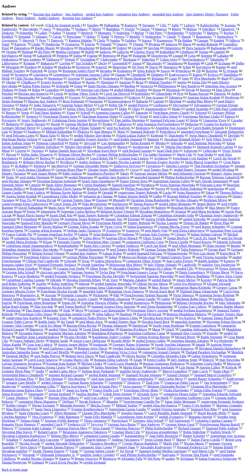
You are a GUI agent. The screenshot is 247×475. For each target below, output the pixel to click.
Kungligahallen (68, 246)
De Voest (138, 67)
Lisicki (58, 93)
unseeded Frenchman (195, 131)
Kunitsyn (131, 25)
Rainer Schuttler (194, 436)
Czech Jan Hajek (155, 246)
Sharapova (170, 67)
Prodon (107, 124)
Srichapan (187, 458)
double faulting (208, 261)
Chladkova (28, 82)
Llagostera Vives (214, 120)
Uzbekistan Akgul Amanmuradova (29, 246)
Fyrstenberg (29, 219)
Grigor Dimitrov (17, 398)
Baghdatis (113, 29)
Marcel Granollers (175, 371)
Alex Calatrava (217, 196)
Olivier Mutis (137, 287)
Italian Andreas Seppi (16, 143)
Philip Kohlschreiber (159, 428)
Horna (156, 90)
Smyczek (90, 143)
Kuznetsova (165, 40)
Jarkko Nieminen (106, 367)
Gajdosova (160, 105)
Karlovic (20, 44)
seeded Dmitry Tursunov (190, 169)
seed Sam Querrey (103, 379)
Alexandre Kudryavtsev (156, 447)
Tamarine (141, 112)
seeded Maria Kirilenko (22, 242)
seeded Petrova (138, 105)
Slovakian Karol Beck (102, 150)
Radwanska (218, 48)
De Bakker (185, 40)
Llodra (35, 44)
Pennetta (62, 55)
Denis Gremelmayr (192, 272)
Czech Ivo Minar (50, 325)
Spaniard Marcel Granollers (213, 375)
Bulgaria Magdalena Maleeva (186, 314)
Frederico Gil (77, 424)
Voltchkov (208, 29)
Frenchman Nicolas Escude (59, 291)
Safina (77, 55)
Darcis (153, 67)
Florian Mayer (219, 272)
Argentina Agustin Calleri (112, 112)
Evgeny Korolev (52, 82)
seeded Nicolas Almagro (37, 458)
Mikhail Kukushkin (59, 131)
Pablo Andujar (72, 173)
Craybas (64, 63)
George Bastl (217, 249)
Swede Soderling (92, 265)
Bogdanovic (10, 162)
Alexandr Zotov (147, 394)
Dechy (102, 63)
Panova (230, 116)
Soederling (13, 310)
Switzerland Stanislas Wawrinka (151, 276)
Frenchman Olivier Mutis (141, 390)
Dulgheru (157, 74)
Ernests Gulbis (68, 238)
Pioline (74, 143)
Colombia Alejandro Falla (168, 356)
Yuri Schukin (84, 63)
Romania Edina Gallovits (111, 360)
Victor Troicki (231, 150)
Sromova (32, 116)
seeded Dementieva (91, 249)
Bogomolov (204, 36)
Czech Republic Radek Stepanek (170, 413)
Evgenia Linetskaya (202, 325)
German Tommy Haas (76, 200)
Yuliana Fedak (30, 420)
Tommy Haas (126, 447)
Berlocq (45, 158)
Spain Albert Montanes (61, 185)
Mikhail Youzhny (160, 82)
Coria (192, 55)
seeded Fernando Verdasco (63, 276)
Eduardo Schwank (229, 242)
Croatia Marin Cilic (76, 360)
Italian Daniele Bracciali (65, 150)
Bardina (129, 86)
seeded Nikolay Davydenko (92, 135)
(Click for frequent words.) (63, 25)
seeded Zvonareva (171, 417)
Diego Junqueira (95, 420)
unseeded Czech (52, 424)
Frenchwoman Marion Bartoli (220, 424)
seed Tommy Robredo (125, 249)
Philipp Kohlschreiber (180, 177)
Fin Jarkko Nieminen (157, 154)
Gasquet (202, 40)
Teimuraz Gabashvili (50, 143)
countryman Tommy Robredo (138, 192)
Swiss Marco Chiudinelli (206, 135)
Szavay (165, 71)
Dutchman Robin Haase (191, 299)
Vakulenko (217, 59)
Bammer (153, 139)
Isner (185, 78)
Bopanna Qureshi (200, 417)
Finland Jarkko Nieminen (19, 299)
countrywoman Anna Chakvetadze (100, 287)
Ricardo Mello (121, 341)
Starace (147, 40)
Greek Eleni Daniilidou (98, 329)
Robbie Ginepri (16, 405)
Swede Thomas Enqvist (48, 451)
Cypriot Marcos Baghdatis (140, 443)
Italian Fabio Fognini (208, 390)
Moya (65, 135)
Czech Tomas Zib (65, 204)
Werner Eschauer (43, 405)
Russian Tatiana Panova (58, 447)
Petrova (119, 36)
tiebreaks (177, 143)
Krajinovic (83, 67)
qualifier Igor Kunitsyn (113, 177)
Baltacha (142, 101)
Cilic (163, 25)
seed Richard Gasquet (137, 150)
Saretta (182, 82)
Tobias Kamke (11, 344)
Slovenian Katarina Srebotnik (57, 181)
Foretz (31, 211)
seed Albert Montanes (187, 246)
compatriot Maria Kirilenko (192, 287)
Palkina (38, 398)
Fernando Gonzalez (74, 295)
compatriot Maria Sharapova (38, 401)
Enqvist (90, 44)
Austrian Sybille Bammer (62, 420)
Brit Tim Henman (51, 379)
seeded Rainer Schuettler (205, 379)
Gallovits (123, 52)
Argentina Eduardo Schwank (222, 394)
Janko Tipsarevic (45, 105)
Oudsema (127, 234)
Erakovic (134, 97)
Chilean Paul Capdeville (42, 261)
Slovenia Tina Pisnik (194, 455)
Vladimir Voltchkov (46, 147)
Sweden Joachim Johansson (131, 348)
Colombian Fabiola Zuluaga (133, 215)
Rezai (139, 82)
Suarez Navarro (35, 124)
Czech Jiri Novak (224, 158)
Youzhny (93, 25)
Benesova (109, 55)
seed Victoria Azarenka (211, 257)
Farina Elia (199, 82)
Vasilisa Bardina (87, 394)
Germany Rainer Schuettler (131, 344)
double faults (47, 322)
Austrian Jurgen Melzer (77, 105)
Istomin (71, 33)
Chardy (171, 36)
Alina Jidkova (105, 314)
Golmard (38, 462)
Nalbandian (112, 25)
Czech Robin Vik (101, 158)
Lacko (167, 192)
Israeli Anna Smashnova (98, 181)
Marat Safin (48, 135)
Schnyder (195, 33)
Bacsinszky (154, 63)
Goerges (168, 272)
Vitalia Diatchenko (176, 390)
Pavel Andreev (26, 18)
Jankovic (105, 52)
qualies (170, 458)
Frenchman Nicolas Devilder (105, 276)
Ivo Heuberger (223, 341)
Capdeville (189, 265)
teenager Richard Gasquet (66, 375)
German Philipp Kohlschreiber (117, 154)
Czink (209, 63)
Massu (187, 44)
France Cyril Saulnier (196, 405)
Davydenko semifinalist (137, 379)
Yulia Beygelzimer (94, 204)
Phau (124, 55)
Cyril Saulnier (80, 367)
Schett (187, 67)
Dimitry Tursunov (14, 173)
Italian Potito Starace (36, 86)
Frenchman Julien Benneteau (36, 303)
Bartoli (186, 36)
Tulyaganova (202, 105)
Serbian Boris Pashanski (98, 371)
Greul (5, 74)
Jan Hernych (59, 166)
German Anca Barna (122, 424)
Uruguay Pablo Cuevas (17, 322)
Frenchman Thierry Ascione (149, 310)
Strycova (97, 424)
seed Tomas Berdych (72, 306)
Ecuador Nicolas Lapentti (124, 162)
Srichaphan (87, 59)
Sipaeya (64, 458)
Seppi (5, 44)
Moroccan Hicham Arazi (138, 257)
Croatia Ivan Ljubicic (192, 306)
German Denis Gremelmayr (105, 97)
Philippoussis (167, 86)
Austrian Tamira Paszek (217, 318)
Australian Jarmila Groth (74, 314)
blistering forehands (160, 367)
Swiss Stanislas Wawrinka (177, 185)
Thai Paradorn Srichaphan (211, 166)
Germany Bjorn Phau (16, 371)
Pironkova (148, 185)
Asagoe (68, 249)
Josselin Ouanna (132, 413)
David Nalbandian (30, 208)
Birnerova (109, 458)
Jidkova (234, 40)
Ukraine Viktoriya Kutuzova (174, 348)
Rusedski (194, 63)
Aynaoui (180, 211)
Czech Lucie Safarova (43, 360)
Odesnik (55, 280)
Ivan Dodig (205, 154)
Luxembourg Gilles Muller (60, 196)
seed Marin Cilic (203, 451)
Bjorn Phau (221, 223)
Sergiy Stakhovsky (34, 120)
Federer (122, 48)
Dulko (240, 63)
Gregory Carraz (226, 287)
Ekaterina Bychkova (133, 329)
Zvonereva (113, 230)
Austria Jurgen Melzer (73, 344)
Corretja (20, 150)
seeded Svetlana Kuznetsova (192, 310)
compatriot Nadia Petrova (89, 318)
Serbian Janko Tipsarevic (84, 230)
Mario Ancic (56, 208)
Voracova (146, 86)
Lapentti (219, 52)
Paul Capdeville (110, 356)
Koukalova (124, 71)
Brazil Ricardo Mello (212, 413)
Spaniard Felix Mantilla (37, 223)
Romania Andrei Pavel (17, 265)
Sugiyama (168, 455)
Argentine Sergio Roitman (82, 219)
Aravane (50, 295)
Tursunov (148, 25)
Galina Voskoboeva (204, 356)
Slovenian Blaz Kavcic (17, 432)
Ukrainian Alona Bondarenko (150, 200)
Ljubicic (189, 25)
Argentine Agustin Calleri (92, 74)
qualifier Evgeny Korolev (91, 139)
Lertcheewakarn (81, 208)
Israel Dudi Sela (167, 150)
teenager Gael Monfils (21, 382)
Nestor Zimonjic (230, 268)
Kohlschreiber (210, 25)
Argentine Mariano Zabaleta (67, 333)
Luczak (47, 139)
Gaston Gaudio (145, 299)
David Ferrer (50, 219)
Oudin (40, 371)
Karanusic (96, 101)
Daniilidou (231, 74)
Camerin (35, 185)
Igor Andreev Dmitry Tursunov (207, 14)
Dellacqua (192, 124)
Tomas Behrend (51, 299)
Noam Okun (221, 371)
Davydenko (30, 29)
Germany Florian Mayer (74, 223)
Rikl (116, 295)
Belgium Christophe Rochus (166, 386)
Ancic (47, 29)
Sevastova (21, 74)
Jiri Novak (127, 451)
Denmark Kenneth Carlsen (215, 147)
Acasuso (230, 25)
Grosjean (74, 78)
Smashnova (175, 63)
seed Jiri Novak (231, 238)
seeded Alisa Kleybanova (160, 405)
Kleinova (40, 166)
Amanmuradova (156, 109)
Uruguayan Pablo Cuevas (181, 382)
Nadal (105, 36)
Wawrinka (63, 29)
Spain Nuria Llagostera (50, 409)
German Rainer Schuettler (86, 382)
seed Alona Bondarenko (156, 306)
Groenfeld (115, 382)
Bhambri (112, 401)
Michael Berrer (185, 337)
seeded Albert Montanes (175, 204)
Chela (101, 40)
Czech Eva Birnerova (187, 284)
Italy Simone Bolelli (111, 208)
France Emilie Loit (106, 390)
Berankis (106, 71)
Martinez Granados (229, 405)
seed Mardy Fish (156, 230)
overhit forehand (94, 462)
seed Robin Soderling (16, 284)
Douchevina (159, 55)
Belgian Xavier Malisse (66, 192)
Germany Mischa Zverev (19, 291)
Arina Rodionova (104, 234)
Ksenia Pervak (46, 200)
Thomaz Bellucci (231, 192)
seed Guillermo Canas (58, 348)
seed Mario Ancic (91, 322)
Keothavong (141, 147)
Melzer (139, 33)
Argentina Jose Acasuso (221, 86)
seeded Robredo (207, 44)
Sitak (66, 310)
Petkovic (8, 428)
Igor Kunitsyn (190, 86)
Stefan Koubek (140, 143)
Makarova (47, 63)
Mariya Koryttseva (73, 386)
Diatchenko (176, 135)
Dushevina (52, 44)
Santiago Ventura (82, 272)
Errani (143, 116)
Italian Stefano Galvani (206, 234)
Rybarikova (183, 71)
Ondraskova (10, 59)
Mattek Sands (59, 341)
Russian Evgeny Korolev (163, 162)
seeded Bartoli (161, 280)
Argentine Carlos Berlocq (78, 211)
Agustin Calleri (209, 367)
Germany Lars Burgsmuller (106, 310)
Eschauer (224, 63)
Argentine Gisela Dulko (205, 363)
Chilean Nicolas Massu (152, 284)
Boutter (236, 246)
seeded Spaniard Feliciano (144, 253)
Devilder (234, 135)
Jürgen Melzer (206, 204)
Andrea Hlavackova (108, 261)
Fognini (92, 55)
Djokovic (8, 33)
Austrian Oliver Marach (121, 238)
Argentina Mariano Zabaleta (189, 341)
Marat (156, 329)
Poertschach (119, 420)
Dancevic (57, 40)
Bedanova (12, 124)
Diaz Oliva (223, 90)
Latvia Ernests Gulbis (70, 158)
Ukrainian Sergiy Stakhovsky (219, 215)
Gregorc (128, 116)
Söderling (148, 59)
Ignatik (200, 344)
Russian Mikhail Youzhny (184, 196)
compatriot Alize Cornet (95, 447)
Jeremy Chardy (140, 208)
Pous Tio (26, 200)
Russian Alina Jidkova (63, 398)
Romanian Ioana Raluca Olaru (22, 390)
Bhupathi (119, 200)
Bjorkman (130, 59)
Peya (42, 40)
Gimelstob (9, 219)
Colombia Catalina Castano (213, 420)
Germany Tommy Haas (227, 314)
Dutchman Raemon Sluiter (100, 116)
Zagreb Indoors (96, 439)
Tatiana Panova (143, 204)
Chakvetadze (109, 59)
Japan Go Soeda (77, 390)
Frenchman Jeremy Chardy (171, 112)
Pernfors (63, 139)
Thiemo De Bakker (196, 223)
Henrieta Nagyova (127, 428)
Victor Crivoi (113, 227)
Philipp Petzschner (137, 189)
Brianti (17, 131)
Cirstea (238, 78)
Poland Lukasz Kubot (131, 135)
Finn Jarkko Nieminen (130, 120)
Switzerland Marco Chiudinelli (23, 375)
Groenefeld (119, 63)
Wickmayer (100, 295)
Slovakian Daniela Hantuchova (220, 348)
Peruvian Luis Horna (95, 90)
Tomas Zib (68, 303)
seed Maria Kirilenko (205, 211)
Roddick (7, 36)
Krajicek (231, 367)
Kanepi (221, 67)
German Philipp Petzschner (85, 257)
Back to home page (15, 469)
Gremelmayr (61, 74)
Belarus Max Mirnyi (65, 436)
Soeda (27, 287)
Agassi (137, 63)
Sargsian (125, 82)
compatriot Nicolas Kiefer (54, 287)
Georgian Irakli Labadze (35, 428)
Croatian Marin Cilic (126, 432)
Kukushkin (167, 52)
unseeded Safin (93, 291)
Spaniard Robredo (142, 131)
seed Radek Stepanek (128, 139)
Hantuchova (225, 36)
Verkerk (69, 59)
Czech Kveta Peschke (63, 462)
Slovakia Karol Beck (155, 322)
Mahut (24, 105)
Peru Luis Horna (204, 253)
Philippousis (163, 303)
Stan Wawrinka (229, 360)
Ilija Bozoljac (77, 379)
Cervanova (153, 166)
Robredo (105, 48)
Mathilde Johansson (116, 299)
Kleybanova (10, 55)
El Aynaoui (230, 71)
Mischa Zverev (101, 405)
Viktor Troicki (152, 238)
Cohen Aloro (168, 59)
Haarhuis (126, 314)
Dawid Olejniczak (149, 314)
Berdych (87, 33)
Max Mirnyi (217, 208)
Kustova (229, 261)
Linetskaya (40, 74)
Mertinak (175, 101)
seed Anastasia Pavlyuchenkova (158, 124)
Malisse (191, 29)
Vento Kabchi (146, 71)
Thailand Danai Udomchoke (199, 291)
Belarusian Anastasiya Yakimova (85, 432)
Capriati (158, 101)
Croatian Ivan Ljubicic (133, 158)
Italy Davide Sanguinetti (211, 181)
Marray (181, 439)
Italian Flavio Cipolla (205, 439)
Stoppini (206, 55)
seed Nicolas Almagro (17, 181)
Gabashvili (44, 55)
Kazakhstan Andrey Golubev (111, 337)
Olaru (136, 109)
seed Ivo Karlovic (119, 128)
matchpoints (215, 189)
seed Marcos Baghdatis (194, 276)
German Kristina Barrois (153, 337)
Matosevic (36, 329)
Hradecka (64, 67)
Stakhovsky (10, 29)
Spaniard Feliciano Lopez (167, 120)
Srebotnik (62, 86)
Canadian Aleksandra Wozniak (200, 329)
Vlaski (74, 451)
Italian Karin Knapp (15, 306)
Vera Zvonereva (43, 417)
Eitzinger (134, 219)
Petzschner (74, 36)
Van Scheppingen (216, 382)
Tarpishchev (72, 439)
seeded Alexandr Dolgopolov (65, 443)
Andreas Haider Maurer (228, 306)
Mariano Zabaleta (135, 280)
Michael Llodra (91, 363)
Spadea (115, 40)
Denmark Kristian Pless (18, 379)
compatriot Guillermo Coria (145, 242)
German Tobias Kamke (83, 227)
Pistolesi (7, 93)
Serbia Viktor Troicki (81, 109)
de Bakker (22, 166)
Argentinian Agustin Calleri (171, 181)
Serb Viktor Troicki (219, 139)
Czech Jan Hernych (117, 93)
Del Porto (154, 458)
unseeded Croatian (87, 352)
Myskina (154, 44)
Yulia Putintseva (192, 249)
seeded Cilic (185, 268)
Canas (173, 78)
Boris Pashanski (73, 101)
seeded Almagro (52, 382)
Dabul (113, 257)
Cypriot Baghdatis (94, 185)
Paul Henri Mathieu (48, 112)
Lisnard (178, 55)
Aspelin (41, 284)
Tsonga (204, 52)
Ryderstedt (37, 189)
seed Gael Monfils (57, 352)
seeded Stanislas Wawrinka (113, 284)
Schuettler (26, 33)
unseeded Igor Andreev (168, 14)
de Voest (112, 280)
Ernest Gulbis (156, 360)
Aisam (137, 360)
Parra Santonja (196, 48)
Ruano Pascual (199, 93)
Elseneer (102, 200)
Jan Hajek (162, 398)
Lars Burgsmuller (113, 143)
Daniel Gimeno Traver (176, 257)
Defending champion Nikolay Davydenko (30, 249)
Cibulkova (187, 52)
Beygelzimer (101, 120)
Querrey (122, 44)
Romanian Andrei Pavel (79, 71)
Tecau (85, 261)
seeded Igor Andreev (100, 14)
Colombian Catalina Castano (25, 280)
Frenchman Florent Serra (60, 116)
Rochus (229, 33)
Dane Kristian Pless (104, 386)
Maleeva (212, 33)
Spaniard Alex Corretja (186, 333)
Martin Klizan (132, 367)
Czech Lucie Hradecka (122, 363)
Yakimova (176, 97)
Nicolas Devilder (75, 337)
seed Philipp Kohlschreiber (138, 455)
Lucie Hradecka (29, 276)
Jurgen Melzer (186, 280)
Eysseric (75, 97)
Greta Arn (54, 390)
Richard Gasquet (189, 428)
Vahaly (124, 173)
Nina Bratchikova (18, 409)
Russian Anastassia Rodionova (164, 363)
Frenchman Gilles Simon (35, 314)
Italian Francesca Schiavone (218, 458)
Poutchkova (168, 131)
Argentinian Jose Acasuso (227, 436)
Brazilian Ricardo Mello (187, 208)
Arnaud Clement (177, 375)
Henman (27, 52)
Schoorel (201, 112)
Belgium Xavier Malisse (103, 189)
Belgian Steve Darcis (79, 356)
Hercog (11, 154)
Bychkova (67, 162)
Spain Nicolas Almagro (103, 86)
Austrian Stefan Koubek (203, 97)
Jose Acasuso (155, 97)
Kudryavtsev (235, 379)
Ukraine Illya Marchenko (99, 413)
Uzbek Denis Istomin (117, 394)
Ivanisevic (133, 230)
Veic (157, 147)
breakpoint (100, 344)
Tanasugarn (36, 394)
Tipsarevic (228, 29)
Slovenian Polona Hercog (223, 322)
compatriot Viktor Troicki (143, 261)
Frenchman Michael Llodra (201, 116)
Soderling (122, 33)
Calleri (42, 33)
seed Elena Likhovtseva (188, 230)
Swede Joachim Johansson (173, 344)
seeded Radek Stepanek (105, 375)
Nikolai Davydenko (178, 147)
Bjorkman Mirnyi (215, 200)
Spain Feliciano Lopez (34, 413)
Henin (194, 120)
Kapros (198, 74)
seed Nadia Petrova (47, 356)
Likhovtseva (10, 63)
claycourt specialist (53, 272)
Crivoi (134, 169)
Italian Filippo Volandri (86, 128)
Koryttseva (203, 67)
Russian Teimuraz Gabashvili (220, 177)
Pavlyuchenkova (193, 59)
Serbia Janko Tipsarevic (37, 154)
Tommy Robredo (139, 223)
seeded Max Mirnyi (200, 101)
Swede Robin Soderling (186, 189)
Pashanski (139, 55)
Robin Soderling (62, 284)
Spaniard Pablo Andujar (222, 428)
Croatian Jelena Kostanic (45, 230)
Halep (36, 90)
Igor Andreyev (150, 424)
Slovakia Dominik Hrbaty (83, 280)
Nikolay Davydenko (78, 147)
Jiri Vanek (67, 322)
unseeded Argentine (188, 322)
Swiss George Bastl (158, 439)
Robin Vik (116, 105)
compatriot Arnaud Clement (161, 352)
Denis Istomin (215, 246)
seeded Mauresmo (81, 177)
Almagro (42, 36)
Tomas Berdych (177, 238)
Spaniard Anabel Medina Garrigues (163, 451)
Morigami (12, 67)
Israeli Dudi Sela (61, 215)
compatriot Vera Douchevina (33, 238)
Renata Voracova (86, 458)
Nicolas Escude (29, 443)
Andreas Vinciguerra (125, 439)
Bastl (224, 78)
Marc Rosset (160, 287)
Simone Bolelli (223, 447)
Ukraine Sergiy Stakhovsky (106, 169)
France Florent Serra (134, 181)
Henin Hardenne (135, 78)
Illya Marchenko (205, 78)
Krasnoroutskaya (119, 101)
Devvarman (181, 105)
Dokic (123, 109)
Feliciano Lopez (211, 185)
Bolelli (90, 52)
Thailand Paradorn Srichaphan (205, 352)
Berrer (96, 29)
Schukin (47, 67)
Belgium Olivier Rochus (74, 154)
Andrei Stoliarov (90, 162)
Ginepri (145, 29)
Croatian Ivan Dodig (71, 268)
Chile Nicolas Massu (29, 78)
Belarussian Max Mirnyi (125, 265)
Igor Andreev (74, 14)
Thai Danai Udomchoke (42, 310)
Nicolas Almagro (186, 200)
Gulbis (157, 196)
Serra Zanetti (101, 428)
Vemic (25, 112)
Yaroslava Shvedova (103, 443)
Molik (6, 78)
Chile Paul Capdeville (228, 109)
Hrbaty (91, 36)
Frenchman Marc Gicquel (103, 242)
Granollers (52, 90)
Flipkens (7, 90)
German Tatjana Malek (160, 249)
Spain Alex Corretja (97, 246)
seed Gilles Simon (165, 116)
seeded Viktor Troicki (63, 329)
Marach (122, 147)
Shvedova (66, 48)
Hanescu (161, 29)
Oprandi (107, 192)
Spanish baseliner (124, 185)
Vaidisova (52, 59)
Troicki (130, 29)
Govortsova (10, 40)
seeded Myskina (223, 169)
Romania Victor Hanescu (19, 424)
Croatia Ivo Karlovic (218, 124)
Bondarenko (175, 33)
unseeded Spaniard (147, 177)
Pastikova (34, 131)
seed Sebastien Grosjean (189, 173)
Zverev (53, 71)
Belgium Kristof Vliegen (117, 211)
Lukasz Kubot (112, 253)
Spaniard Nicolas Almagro (144, 375)
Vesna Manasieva (188, 192)
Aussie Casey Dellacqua (89, 341)
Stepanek (24, 36)
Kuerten (205, 90)
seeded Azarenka (197, 109)
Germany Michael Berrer (19, 128)
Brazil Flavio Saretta (31, 215)
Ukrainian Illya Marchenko (209, 386)
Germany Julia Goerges (18, 325)
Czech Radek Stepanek (208, 128)
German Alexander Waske (91, 166)
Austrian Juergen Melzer (151, 173)
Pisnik (22, 90)
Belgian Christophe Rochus (195, 303)
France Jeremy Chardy (82, 299)
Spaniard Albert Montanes (19, 227)
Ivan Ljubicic (36, 192)
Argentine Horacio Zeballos (99, 303)
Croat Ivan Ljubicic (39, 344)
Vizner (70, 112)
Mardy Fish (171, 443)
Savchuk (153, 48)
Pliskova (83, 131)
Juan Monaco (103, 131)
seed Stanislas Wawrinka (204, 143)
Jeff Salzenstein (179, 420)
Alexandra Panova (30, 333)
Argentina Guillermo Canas (146, 333)
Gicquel (137, 48)
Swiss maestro (132, 386)
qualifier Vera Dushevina (218, 265)
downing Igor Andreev (77, 18)
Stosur (27, 55)
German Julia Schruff (20, 272)
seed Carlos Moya (170, 379)
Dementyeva (10, 257)
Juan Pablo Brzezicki (164, 436)
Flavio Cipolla (178, 242)
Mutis (121, 131)
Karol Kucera (202, 242)
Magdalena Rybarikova (107, 333)
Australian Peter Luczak (225, 230)
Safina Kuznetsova (140, 227)
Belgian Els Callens (158, 268)
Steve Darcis (28, 447)
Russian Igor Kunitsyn (33, 93)
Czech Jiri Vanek (204, 238)
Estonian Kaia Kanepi (61, 363)
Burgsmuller (26, 97)
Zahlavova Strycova (127, 166)
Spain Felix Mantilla (98, 417)
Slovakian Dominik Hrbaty (182, 139)
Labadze (223, 55)
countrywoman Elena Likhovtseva (25, 204)
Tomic (10, 177)
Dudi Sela (152, 382)
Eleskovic (134, 382)
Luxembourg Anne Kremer (135, 417)
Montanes (104, 33)
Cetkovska (210, 150)
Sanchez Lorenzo (177, 166)
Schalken (12, 439)
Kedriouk (157, 135)
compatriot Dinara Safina (180, 394)
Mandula (237, 352)
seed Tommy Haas (156, 169)
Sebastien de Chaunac (98, 196)
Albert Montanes (65, 413)
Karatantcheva (134, 436)
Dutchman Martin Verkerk (19, 139)
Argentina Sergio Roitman (216, 295)
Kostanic (29, 63)
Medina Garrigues (68, 52)
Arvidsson (161, 158)
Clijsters (180, 234)
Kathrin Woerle (220, 432)
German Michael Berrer (81, 124)
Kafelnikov (142, 93)
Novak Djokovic (90, 401)
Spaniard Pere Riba (204, 409)
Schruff (85, 112)
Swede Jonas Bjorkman (168, 325)
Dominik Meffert (17, 356)
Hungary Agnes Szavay (226, 173)
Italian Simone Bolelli (133, 196)
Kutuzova (107, 109)
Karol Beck (227, 253)
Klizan (47, 242)
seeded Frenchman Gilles (38, 386)
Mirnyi (176, 29)
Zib (198, 71)
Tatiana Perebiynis (14, 462)
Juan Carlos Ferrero (179, 261)
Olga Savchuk (43, 306)
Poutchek (36, 71)
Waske (176, 109)
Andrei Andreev (49, 18)
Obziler (11, 82)
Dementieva (173, 48)
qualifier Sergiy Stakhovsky (138, 371)
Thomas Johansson (114, 325)
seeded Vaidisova (127, 246)
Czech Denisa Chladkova (33, 169)
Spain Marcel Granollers (201, 162)
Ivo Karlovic (187, 318)
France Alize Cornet (228, 276)
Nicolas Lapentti (167, 223)
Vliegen (138, 44)
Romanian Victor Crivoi (121, 352)
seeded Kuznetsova (137, 303)
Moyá (79, 310)
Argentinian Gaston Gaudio (127, 409)
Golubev (131, 40)
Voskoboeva (111, 78)
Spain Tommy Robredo (93, 215)
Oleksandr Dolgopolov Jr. (57, 455)
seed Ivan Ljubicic (96, 398)
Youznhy (212, 333)
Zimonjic (220, 93)
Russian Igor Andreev (48, 14)
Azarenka (91, 78)
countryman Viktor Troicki (132, 398)
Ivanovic (101, 67)
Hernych (28, 40)
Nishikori (74, 82)
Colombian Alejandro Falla (175, 215)
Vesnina (11, 52)
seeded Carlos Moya (63, 371)
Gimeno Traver (144, 52)
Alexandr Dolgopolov (229, 131)
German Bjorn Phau (69, 169)
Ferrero (160, 189)
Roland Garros (48, 432)
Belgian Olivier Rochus (39, 162)
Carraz (57, 36)
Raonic (91, 82)
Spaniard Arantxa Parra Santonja (113, 306)
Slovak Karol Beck (162, 291)
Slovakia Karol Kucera (158, 318)
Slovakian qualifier (14, 451)
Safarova (171, 44)
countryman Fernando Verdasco (222, 401)
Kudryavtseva (178, 74)
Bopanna (158, 78)
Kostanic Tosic (57, 318)
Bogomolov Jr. (30, 295)
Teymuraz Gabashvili (47, 109)
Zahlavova (124, 124)
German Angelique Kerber (55, 234)
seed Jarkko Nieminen (34, 177)
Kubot (56, 33)
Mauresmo (120, 67)
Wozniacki (173, 90)
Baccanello (104, 147)
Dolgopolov (153, 36)
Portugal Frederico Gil (192, 447)
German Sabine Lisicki (99, 451)
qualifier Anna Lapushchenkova (37, 337)
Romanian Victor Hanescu (126, 291)
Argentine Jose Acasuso (171, 128)
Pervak (190, 90)
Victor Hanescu (183, 295)
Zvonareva (72, 44)
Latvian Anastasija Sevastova (21, 363)
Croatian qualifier (53, 128)
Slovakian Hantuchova (154, 211)
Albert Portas (98, 268)
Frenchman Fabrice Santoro (43, 257)
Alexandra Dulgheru (126, 268)
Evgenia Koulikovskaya (87, 409)
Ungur (78, 86)
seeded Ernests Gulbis (151, 341)
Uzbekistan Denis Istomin (69, 120)
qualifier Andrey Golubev (97, 455)
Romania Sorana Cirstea (49, 367)
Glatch (169, 329)
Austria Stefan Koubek (21, 196)
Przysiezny (9, 120)
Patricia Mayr (226, 280)
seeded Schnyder (194, 219)
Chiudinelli (138, 74)
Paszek (55, 124)
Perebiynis (232, 97)
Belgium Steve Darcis (92, 348)
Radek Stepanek (211, 337)
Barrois (11, 112)
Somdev (69, 90)
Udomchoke (163, 93)
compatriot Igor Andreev (133, 14)
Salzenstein (48, 211)
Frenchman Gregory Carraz (139, 272)
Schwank (70, 261)
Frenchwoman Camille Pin (141, 401)
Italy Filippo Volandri (162, 265)
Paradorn (31, 67)
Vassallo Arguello (52, 97)
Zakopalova (22, 48)
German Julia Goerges (154, 234)
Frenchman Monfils (109, 223)
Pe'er (180, 93)
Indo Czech (200, 371)
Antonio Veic (114, 219)
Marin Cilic (184, 154)
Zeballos (29, 158)
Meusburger (86, 48)
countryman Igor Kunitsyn (24, 318)
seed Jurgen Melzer (44, 173)
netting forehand (60, 394)
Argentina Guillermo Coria (191, 398)
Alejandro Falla (131, 458)
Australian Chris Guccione (41, 439)
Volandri (106, 44)
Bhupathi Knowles (72, 405)
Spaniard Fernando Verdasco (56, 265)
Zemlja (92, 192)
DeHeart (68, 401)
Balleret (160, 208)
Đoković (208, 360)
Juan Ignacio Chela (125, 318)
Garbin (165, 299)
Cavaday (237, 120)
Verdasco (81, 29)
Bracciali (22, 109)
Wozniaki (28, 455)
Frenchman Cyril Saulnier (190, 158)
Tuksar (210, 192)
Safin (175, 25)
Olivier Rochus (136, 356)
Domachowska (177, 253)
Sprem (59, 177)
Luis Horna (186, 367)
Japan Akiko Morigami (180, 401)
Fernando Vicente (69, 242)
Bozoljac (212, 71)
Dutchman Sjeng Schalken (20, 268)
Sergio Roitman (12, 101)
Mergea (160, 143)
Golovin (237, 48)
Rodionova (143, 128)
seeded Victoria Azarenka (168, 409)
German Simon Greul (180, 424)
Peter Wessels (28, 348)
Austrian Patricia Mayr (72, 428)
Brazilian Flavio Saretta (65, 189)
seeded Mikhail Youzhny (131, 90)
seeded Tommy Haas (122, 322)
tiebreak (84, 284)
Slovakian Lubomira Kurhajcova (24, 436)
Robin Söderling (194, 432)
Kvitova (213, 74)
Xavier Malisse (52, 227)
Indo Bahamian (69, 417)
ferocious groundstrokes (161, 432)
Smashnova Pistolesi (101, 173)
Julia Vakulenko (229, 303)
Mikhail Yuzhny (127, 405)
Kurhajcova (120, 204)
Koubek (219, 40)
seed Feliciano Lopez (20, 135)
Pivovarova (206, 268)
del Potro (44, 52)
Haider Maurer (45, 48)
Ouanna (120, 74)
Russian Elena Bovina (81, 325)
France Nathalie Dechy (28, 341)
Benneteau (55, 78)
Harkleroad (140, 325)
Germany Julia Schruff (148, 420)
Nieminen (107, 82)
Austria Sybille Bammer (161, 219)
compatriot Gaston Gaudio (102, 436)
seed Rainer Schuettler (210, 227)
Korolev (206, 280)
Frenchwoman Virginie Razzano (146, 295)
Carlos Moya (91, 238)
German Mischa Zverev (174, 227)
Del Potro (155, 33)
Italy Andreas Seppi (184, 360)
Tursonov (37, 150)
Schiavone (191, 150)
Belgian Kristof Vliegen (48, 253)
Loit (101, 105)
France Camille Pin (19, 234)
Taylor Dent (107, 272)
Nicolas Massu (194, 443)
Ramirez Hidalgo (80, 40)
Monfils (134, 36)
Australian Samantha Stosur (21, 352)
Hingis (47, 268)
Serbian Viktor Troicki (83, 93)
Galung (83, 234)
